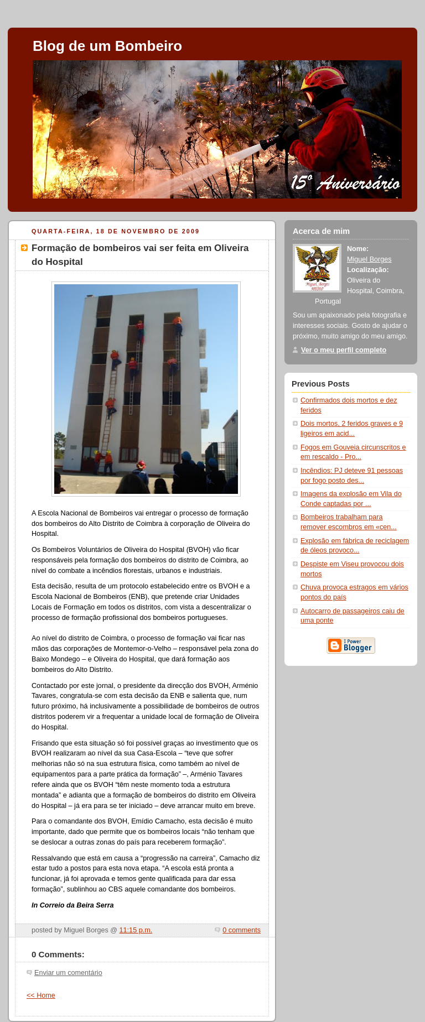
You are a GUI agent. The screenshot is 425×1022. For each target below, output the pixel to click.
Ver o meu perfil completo (343, 350)
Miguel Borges (369, 259)
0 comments (241, 930)
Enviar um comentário (68, 973)
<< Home (41, 995)
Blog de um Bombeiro (107, 46)
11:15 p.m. (136, 930)
